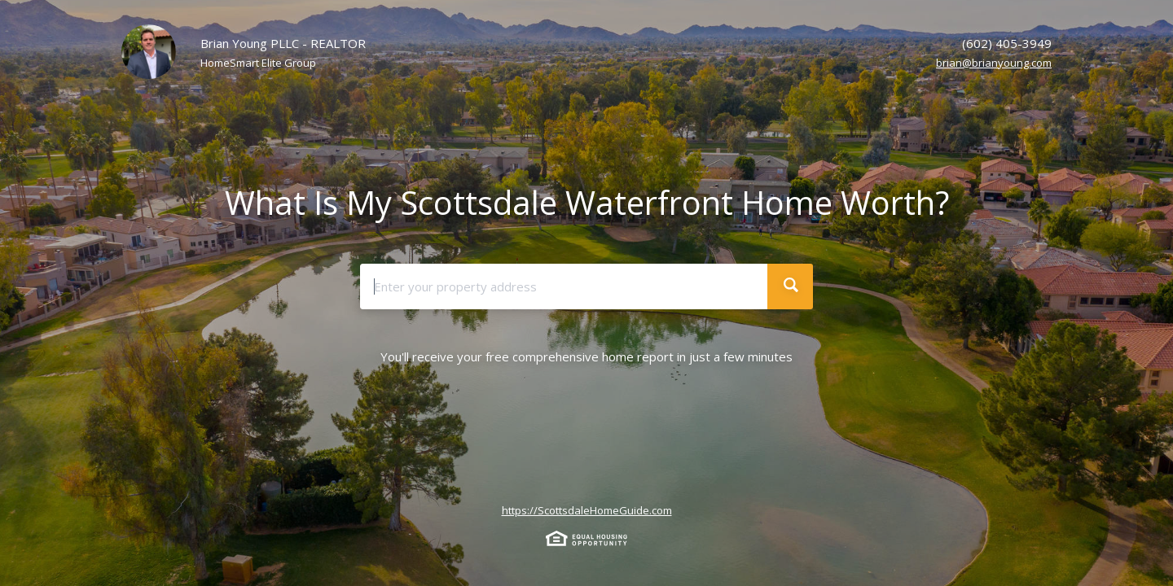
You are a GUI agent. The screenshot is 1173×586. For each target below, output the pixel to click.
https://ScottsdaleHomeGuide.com (587, 510)
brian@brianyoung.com (994, 62)
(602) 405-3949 (1007, 43)
